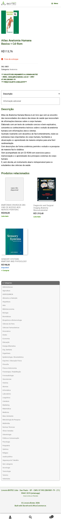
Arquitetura (6, 302)
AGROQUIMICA (8, 294)
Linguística (6, 398)
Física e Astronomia (10, 368)
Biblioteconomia (8, 309)
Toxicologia (7, 471)
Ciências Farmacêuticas (11, 327)
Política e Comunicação (11, 438)
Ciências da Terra (8, 324)
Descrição (7, 94)
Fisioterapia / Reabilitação (12, 372)
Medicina (6, 412)
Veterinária (6, 479)
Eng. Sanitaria (7, 350)
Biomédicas (7, 316)
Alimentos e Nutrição (10, 298)
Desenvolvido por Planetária (30, 496)
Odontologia (7, 434)
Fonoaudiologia (8, 375)
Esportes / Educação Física (12, 361)
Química (5, 449)
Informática (7, 390)
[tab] (30, 94)
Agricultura (6, 291)
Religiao (5, 453)
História (5, 383)
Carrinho (47, 516)
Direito (5, 335)
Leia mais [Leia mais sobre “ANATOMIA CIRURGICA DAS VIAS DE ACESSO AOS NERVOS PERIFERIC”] (4, 216)
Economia (6, 339)
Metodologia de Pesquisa (11, 420)
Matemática (7, 409)
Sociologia (6, 468)
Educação (6, 342)
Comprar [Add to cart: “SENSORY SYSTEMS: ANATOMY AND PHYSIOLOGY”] (6, 270)
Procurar (30, 517)
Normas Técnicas (9, 427)
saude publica (7, 457)
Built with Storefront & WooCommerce (30, 506)
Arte (4, 305)
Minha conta (10, 517)
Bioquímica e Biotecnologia (12, 320)
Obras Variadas (8, 431)
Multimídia (6, 423)
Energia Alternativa (9, 346)
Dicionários (7, 331)
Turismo (5, 475)
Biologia (5, 313)
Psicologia (6, 442)
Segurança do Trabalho (11, 460)
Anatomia (13, 69)
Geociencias (7, 379)
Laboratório (7, 394)
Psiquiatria (6, 445)
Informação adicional (12, 101)
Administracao (8, 287)
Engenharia (6, 353)
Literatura (6, 401)
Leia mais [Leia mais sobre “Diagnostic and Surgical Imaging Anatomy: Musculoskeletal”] (37, 217)
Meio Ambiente (8, 416)
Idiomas (5, 386)
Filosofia (6, 364)
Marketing (6, 405)
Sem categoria (8, 464)
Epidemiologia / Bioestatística (13, 357)
